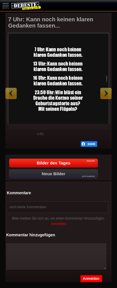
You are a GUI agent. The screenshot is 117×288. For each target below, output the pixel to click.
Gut (14, 134)
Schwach (28, 134)
